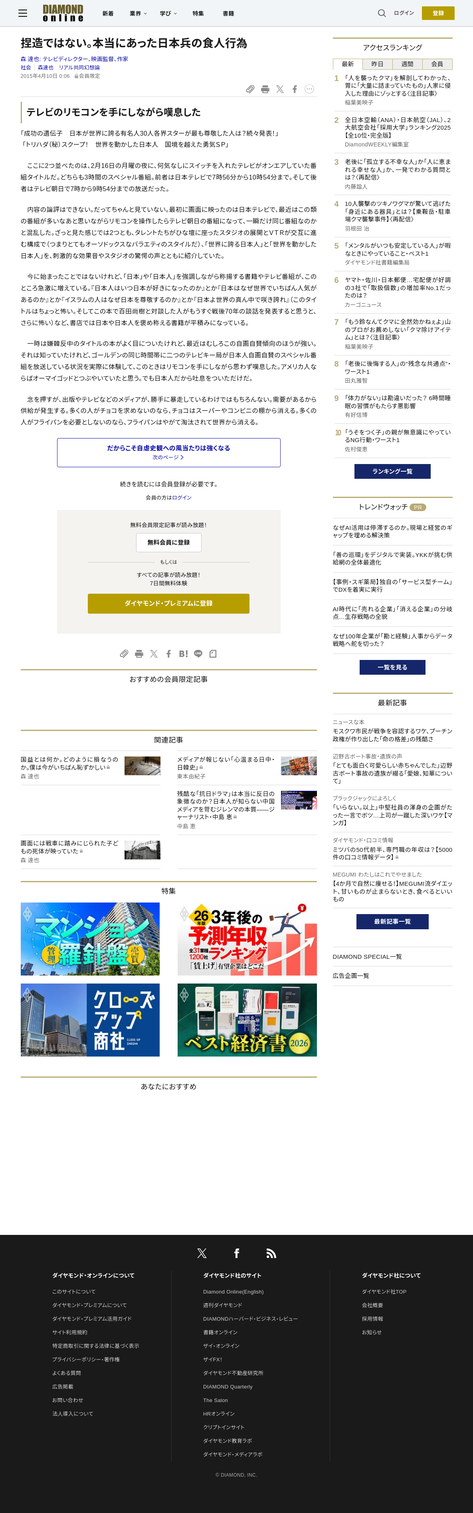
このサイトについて (74, 1292)
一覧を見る (393, 667)
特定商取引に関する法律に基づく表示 (95, 1346)
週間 (408, 64)
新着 (111, 14)
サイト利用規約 (69, 1332)
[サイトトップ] (57, 13)
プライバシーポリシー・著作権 (86, 1360)
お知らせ (372, 1332)
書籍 (231, 14)
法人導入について (72, 1414)
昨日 (378, 64)
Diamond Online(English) (233, 1292)
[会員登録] (436, 14)
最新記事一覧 (392, 921)
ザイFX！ (213, 1360)
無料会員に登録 (168, 542)
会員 (437, 64)
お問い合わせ (67, 1400)
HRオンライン (219, 1414)
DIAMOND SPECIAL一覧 (367, 956)
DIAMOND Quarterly (228, 1387)
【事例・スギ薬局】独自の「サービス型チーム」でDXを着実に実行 (393, 586)
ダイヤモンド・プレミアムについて (89, 1305)
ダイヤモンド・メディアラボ (233, 1455)
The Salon (215, 1400)
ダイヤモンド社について (391, 1275)
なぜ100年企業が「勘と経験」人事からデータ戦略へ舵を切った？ (393, 640)
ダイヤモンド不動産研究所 (233, 1373)
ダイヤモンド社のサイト (232, 1275)
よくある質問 (66, 1373)
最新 (348, 64)
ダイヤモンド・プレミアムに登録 (169, 603)
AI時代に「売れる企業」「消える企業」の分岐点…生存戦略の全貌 (393, 613)
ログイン (402, 13)
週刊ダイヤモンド (222, 1305)
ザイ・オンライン (221, 1346)
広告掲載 (62, 1387)
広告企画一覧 (351, 975)
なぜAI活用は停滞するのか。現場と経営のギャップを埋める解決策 (393, 531)
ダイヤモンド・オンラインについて (93, 1275)
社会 (26, 68)
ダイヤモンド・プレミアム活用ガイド (92, 1319)
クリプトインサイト (224, 1427)
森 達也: (75, 59)
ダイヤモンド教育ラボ (227, 1441)
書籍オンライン (220, 1332)
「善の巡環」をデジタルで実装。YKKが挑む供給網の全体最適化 (393, 558)
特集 (200, 14)
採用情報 (372, 1319)
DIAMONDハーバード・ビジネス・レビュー (250, 1319)
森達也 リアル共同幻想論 (69, 68)
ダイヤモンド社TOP (384, 1292)
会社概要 (372, 1305)
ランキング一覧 (392, 471)
